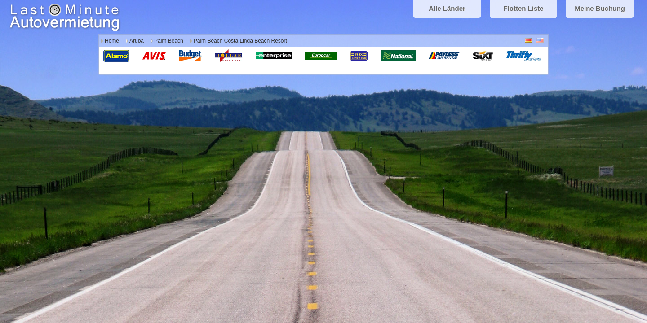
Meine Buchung (600, 8)
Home (112, 41)
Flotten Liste (523, 8)
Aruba (136, 41)
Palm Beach (168, 41)
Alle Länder (447, 8)
